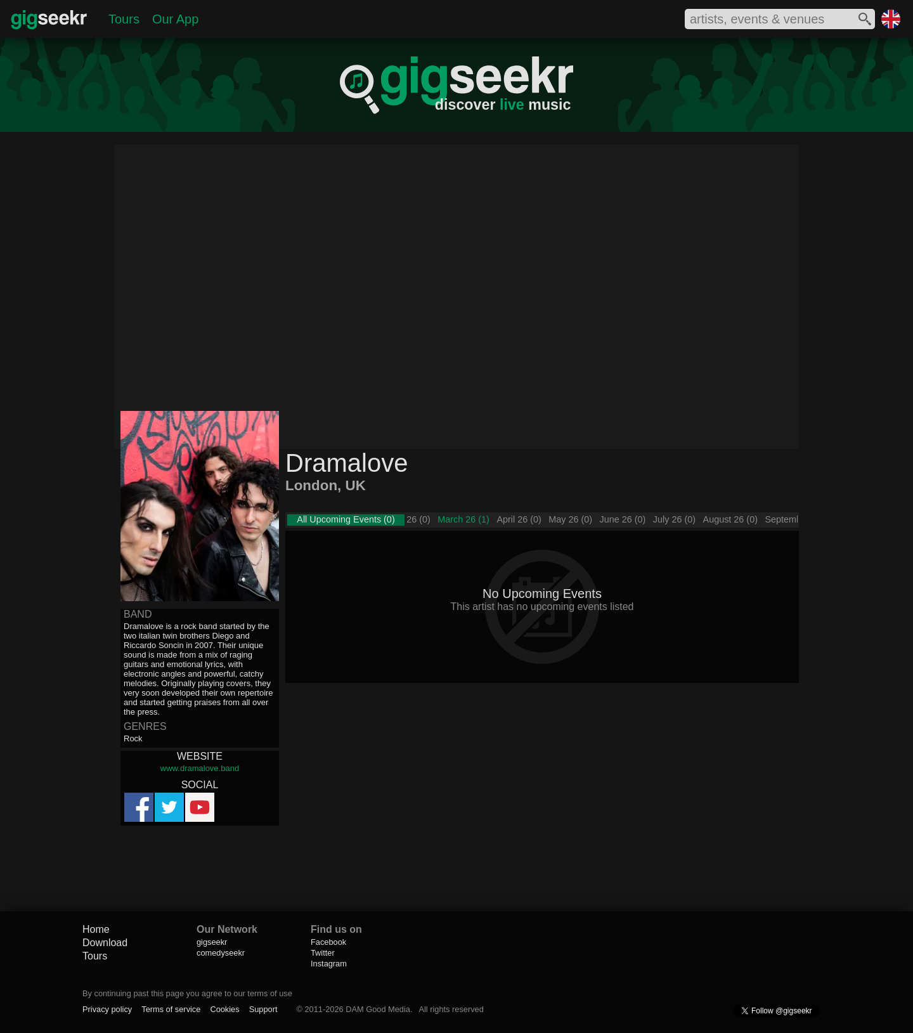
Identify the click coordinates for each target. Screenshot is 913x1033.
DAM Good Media (378, 1009)
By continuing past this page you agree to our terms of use (187, 993)
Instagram (329, 963)
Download (104, 942)
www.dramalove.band (199, 768)
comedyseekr (221, 953)
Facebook (328, 942)
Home (96, 929)
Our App (175, 19)
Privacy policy (107, 1009)
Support (263, 1009)
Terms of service (170, 1009)
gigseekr (212, 942)
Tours (123, 19)
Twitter (323, 953)
